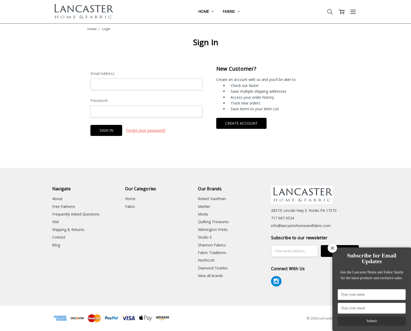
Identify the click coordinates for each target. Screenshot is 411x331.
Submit (371, 321)
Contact (59, 237)
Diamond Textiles (213, 268)
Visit (55, 221)
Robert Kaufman (212, 198)
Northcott (206, 260)
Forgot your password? (145, 130)
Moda (203, 214)
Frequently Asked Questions (76, 214)
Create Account (241, 123)
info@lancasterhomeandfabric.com (301, 225)
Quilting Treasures (213, 221)
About (57, 198)
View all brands (210, 275)
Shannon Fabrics (212, 244)
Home (206, 11)
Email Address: (102, 73)
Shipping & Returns (68, 229)
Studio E (205, 237)
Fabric (231, 11)
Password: (99, 100)
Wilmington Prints (213, 229)
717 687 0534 (282, 218)
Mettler (204, 206)
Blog (56, 244)
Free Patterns (63, 206)
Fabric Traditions (212, 252)
